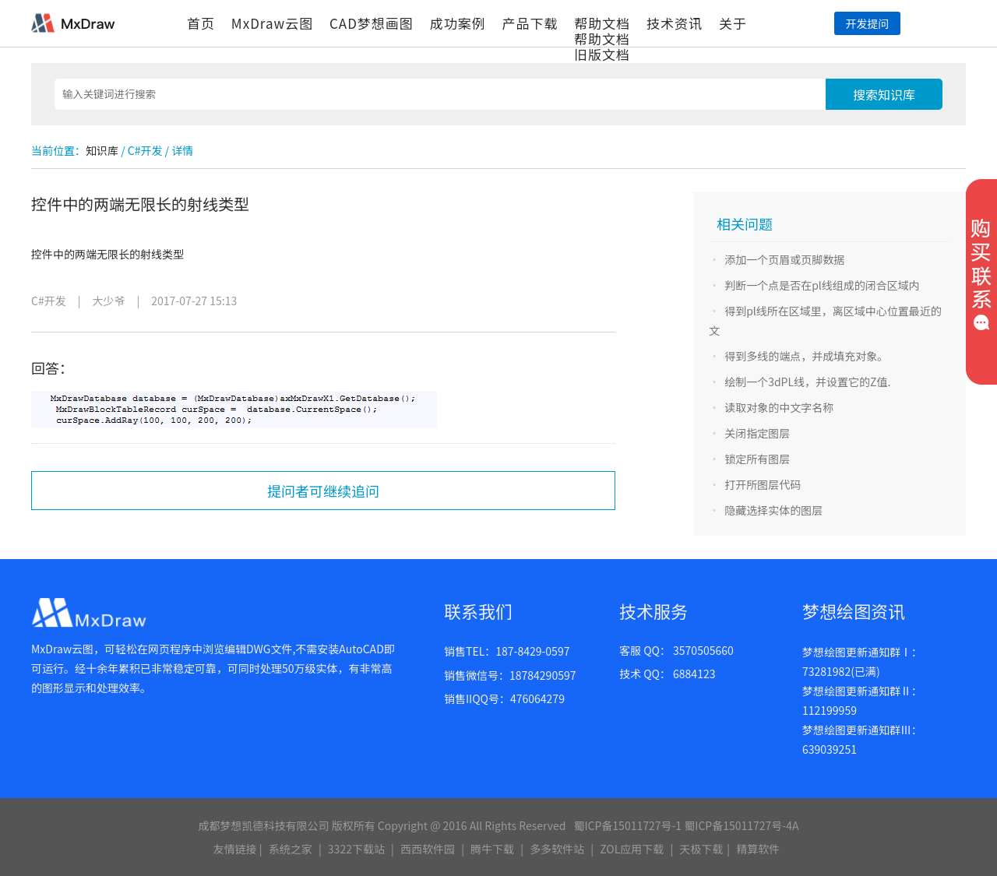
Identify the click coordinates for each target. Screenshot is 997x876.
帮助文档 (602, 23)
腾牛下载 (492, 849)
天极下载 (701, 849)
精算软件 (758, 849)
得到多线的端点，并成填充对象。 (806, 356)
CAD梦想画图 (371, 23)
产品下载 (530, 23)
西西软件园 (427, 849)
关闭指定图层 (757, 433)
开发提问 (867, 23)
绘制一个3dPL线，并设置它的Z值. (807, 381)
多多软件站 (557, 849)
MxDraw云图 (272, 23)
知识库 (102, 150)
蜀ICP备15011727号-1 (627, 825)
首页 (201, 23)
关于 (733, 23)
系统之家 (290, 849)
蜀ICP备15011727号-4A (741, 825)
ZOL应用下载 (632, 849)
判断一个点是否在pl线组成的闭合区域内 (822, 285)
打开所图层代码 (762, 484)
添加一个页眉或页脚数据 (784, 259)
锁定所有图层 (757, 458)
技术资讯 (674, 23)
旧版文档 (602, 54)
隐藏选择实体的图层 (773, 510)
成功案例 (458, 23)
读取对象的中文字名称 (778, 407)
